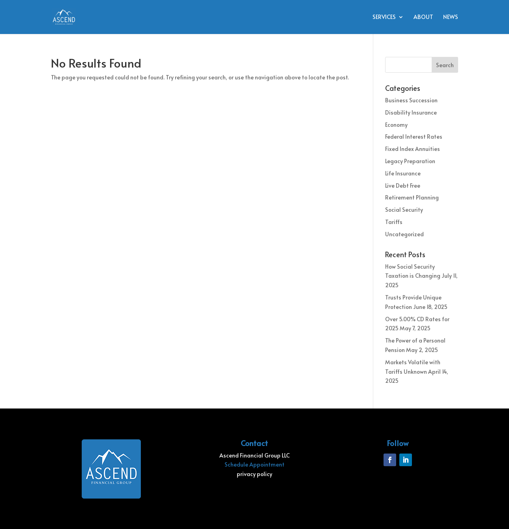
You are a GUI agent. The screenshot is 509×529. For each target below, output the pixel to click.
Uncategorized (404, 234)
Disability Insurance (411, 112)
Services (384, 17)
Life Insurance (403, 173)
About (423, 17)
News (450, 17)
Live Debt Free (402, 185)
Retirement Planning (412, 197)
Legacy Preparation (410, 161)
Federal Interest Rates (413, 136)
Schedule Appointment (254, 464)
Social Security (404, 209)
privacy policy (254, 474)
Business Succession (411, 100)
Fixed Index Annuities (412, 148)
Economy (396, 124)
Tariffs (393, 222)
